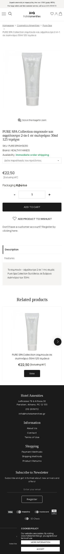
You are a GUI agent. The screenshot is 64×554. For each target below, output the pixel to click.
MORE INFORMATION (40, 542)
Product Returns (32, 460)
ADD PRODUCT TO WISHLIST (32, 219)
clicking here (10, 230)
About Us (32, 428)
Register (32, 499)
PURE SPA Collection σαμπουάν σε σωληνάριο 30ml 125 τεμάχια (32, 356)
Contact (32, 432)
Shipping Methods (32, 456)
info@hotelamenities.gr (32, 413)
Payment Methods (32, 451)
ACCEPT (40, 549)
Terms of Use (32, 437)
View (32, 373)
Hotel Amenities (32, 14)
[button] (57, 342)
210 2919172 (32, 409)
